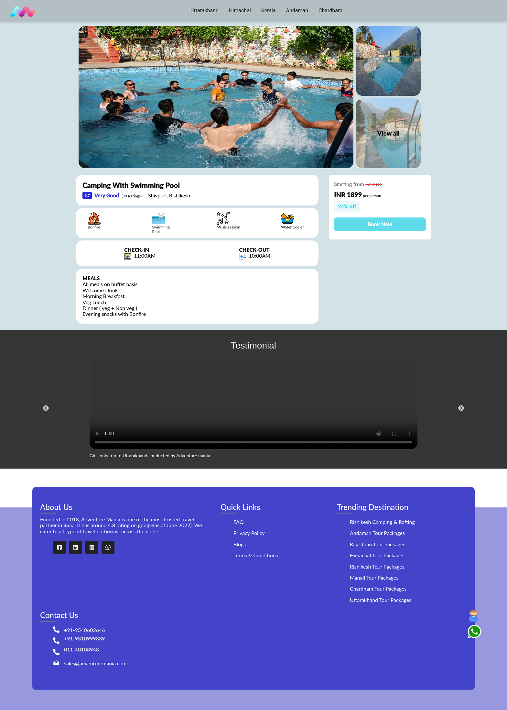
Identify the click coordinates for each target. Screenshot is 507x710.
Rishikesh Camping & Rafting (382, 522)
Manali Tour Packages (374, 577)
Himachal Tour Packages (377, 555)
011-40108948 (81, 650)
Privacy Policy (249, 533)
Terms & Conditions (255, 556)
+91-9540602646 (84, 630)
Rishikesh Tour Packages (377, 566)
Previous (46, 408)
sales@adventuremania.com (95, 663)
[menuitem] (204, 10)
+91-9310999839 (84, 639)
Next (461, 408)
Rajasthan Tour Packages (377, 544)
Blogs (239, 544)
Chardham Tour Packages (378, 589)
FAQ (238, 522)
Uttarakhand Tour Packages (380, 600)
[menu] (266, 10)
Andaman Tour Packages (377, 533)
